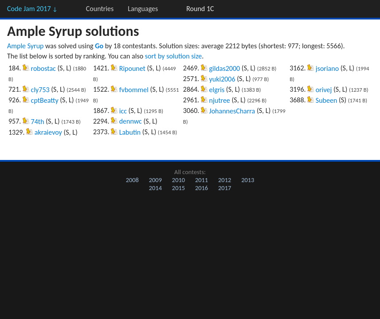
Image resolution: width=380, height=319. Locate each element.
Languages (143, 8)
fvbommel (134, 90)
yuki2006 (222, 79)
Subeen (326, 100)
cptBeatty (45, 100)
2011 (201, 180)
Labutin (130, 132)
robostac (43, 68)
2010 (178, 180)
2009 (155, 180)
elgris (217, 90)
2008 (132, 180)
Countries (100, 8)
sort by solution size (173, 56)
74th (37, 121)
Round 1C (200, 8)
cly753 (40, 90)
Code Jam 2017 (32, 8)
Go (99, 46)
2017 (224, 188)
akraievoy (48, 132)
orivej (324, 90)
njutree (219, 100)
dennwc (130, 121)
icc (123, 111)
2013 (247, 180)
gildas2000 (224, 68)
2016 (201, 188)
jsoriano (327, 68)
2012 (224, 180)
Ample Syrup (25, 46)
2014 (155, 188)
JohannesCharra (232, 111)
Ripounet (132, 68)
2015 (178, 188)
